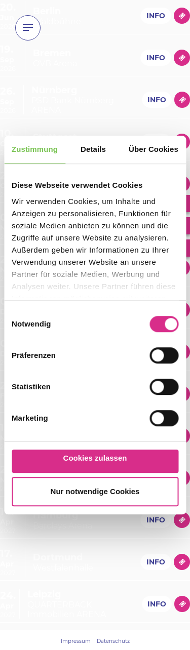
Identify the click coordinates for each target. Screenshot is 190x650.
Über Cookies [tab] (153, 149)
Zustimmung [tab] (35, 149)
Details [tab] (93, 149)
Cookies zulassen (95, 458)
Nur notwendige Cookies (95, 491)
